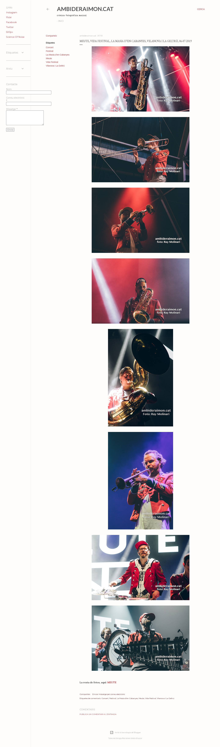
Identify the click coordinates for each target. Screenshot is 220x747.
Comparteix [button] (51, 36)
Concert (49, 47)
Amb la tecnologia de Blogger (125, 732)
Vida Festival (52, 62)
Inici (61, 21)
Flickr (9, 17)
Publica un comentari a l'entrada (98, 714)
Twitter (10, 27)
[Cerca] (201, 9)
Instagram (11, 12)
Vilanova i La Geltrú (55, 65)
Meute (49, 58)
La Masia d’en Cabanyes (58, 54)
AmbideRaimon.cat (85, 9)
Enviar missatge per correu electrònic (108, 694)
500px (9, 32)
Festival (49, 51)
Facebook (11, 22)
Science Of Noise (15, 37)
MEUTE (111, 682)
